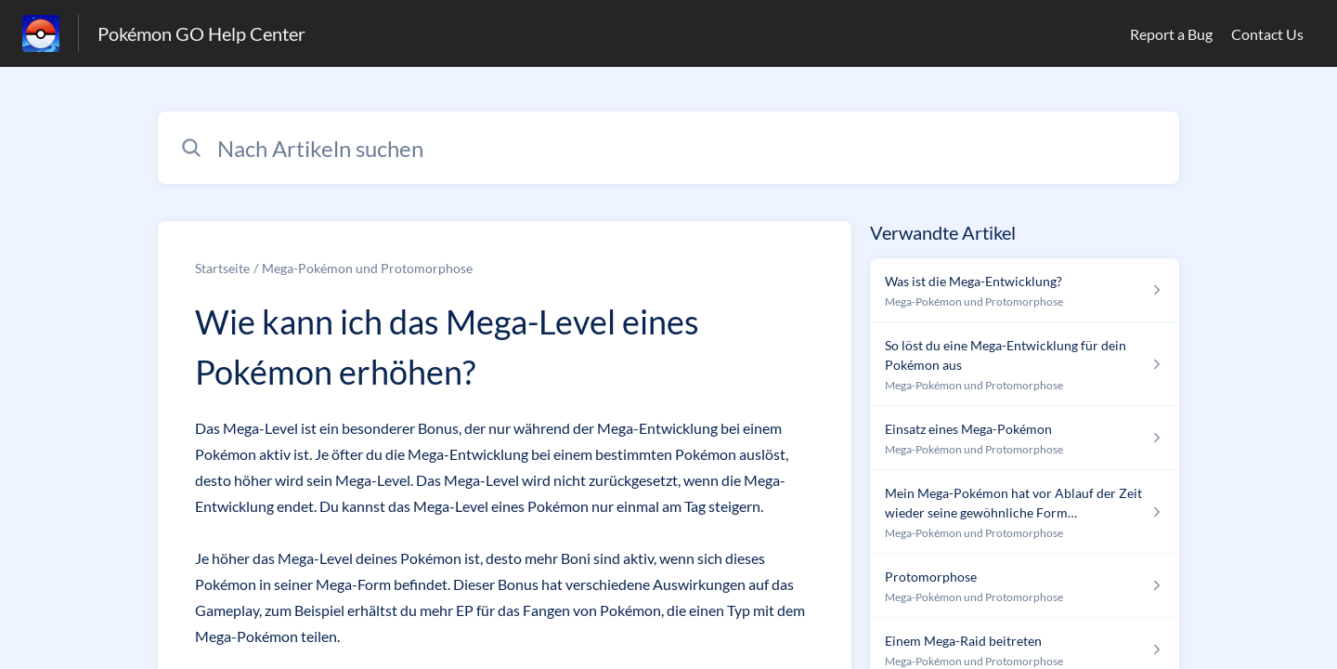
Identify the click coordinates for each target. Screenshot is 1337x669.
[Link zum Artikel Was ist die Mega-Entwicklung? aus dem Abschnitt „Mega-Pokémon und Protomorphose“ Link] (1024, 290)
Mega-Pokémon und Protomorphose (367, 268)
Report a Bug (1171, 34)
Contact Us (1267, 34)
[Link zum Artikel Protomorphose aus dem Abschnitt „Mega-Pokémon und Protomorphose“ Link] (1024, 586)
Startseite (222, 268)
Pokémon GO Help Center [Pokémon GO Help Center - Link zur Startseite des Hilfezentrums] (201, 33)
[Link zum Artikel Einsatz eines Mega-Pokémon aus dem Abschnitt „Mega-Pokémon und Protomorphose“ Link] (1024, 438)
